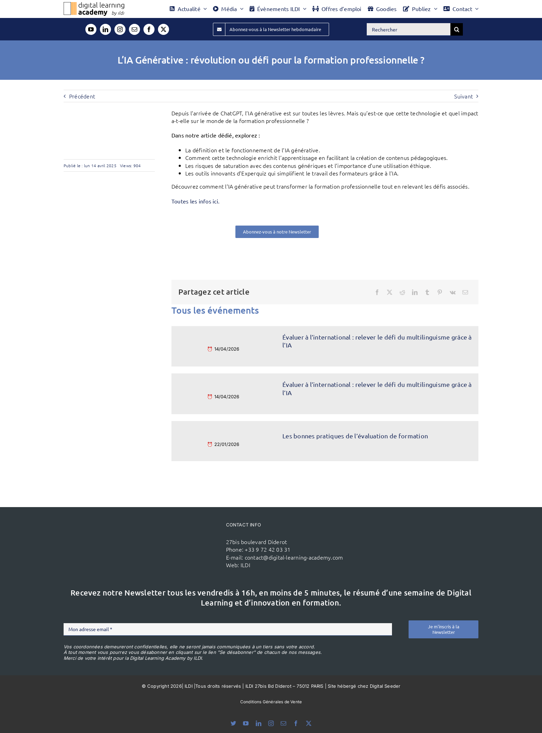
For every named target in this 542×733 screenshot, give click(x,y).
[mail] (134, 29)
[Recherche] (456, 29)
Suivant (463, 96)
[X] (389, 292)
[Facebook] (377, 292)
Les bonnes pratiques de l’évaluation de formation (355, 435)
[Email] (465, 292)
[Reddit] (402, 292)
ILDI (245, 565)
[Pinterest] (439, 292)
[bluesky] (233, 723)
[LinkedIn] (415, 292)
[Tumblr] (427, 292)
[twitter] (163, 29)
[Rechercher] (408, 29)
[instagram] (119, 29)
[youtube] (90, 29)
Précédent (82, 96)
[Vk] (452, 292)
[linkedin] (105, 29)
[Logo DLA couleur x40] (94, 5)
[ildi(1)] (180, 532)
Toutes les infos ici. (195, 201)
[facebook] (149, 29)
